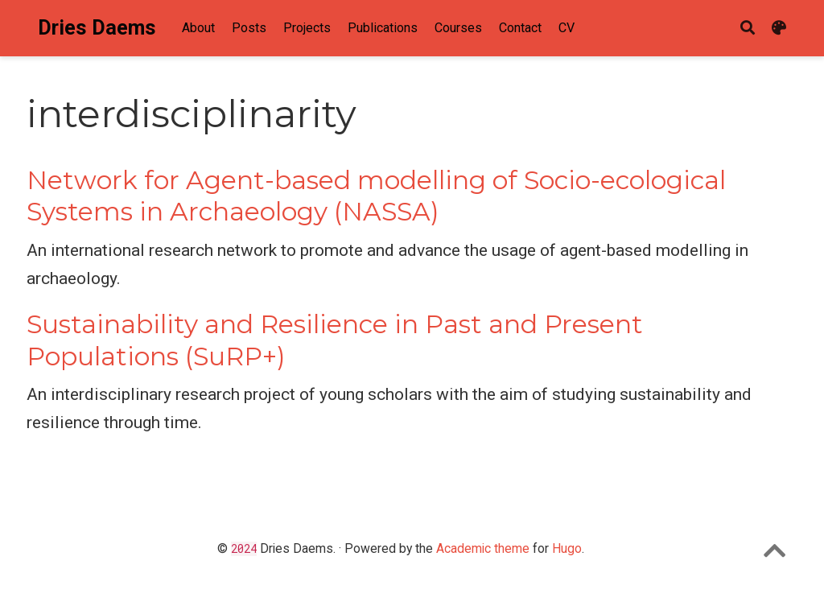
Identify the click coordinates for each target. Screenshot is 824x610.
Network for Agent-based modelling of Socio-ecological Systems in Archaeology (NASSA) (376, 196)
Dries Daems (97, 27)
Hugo (567, 548)
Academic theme (482, 548)
